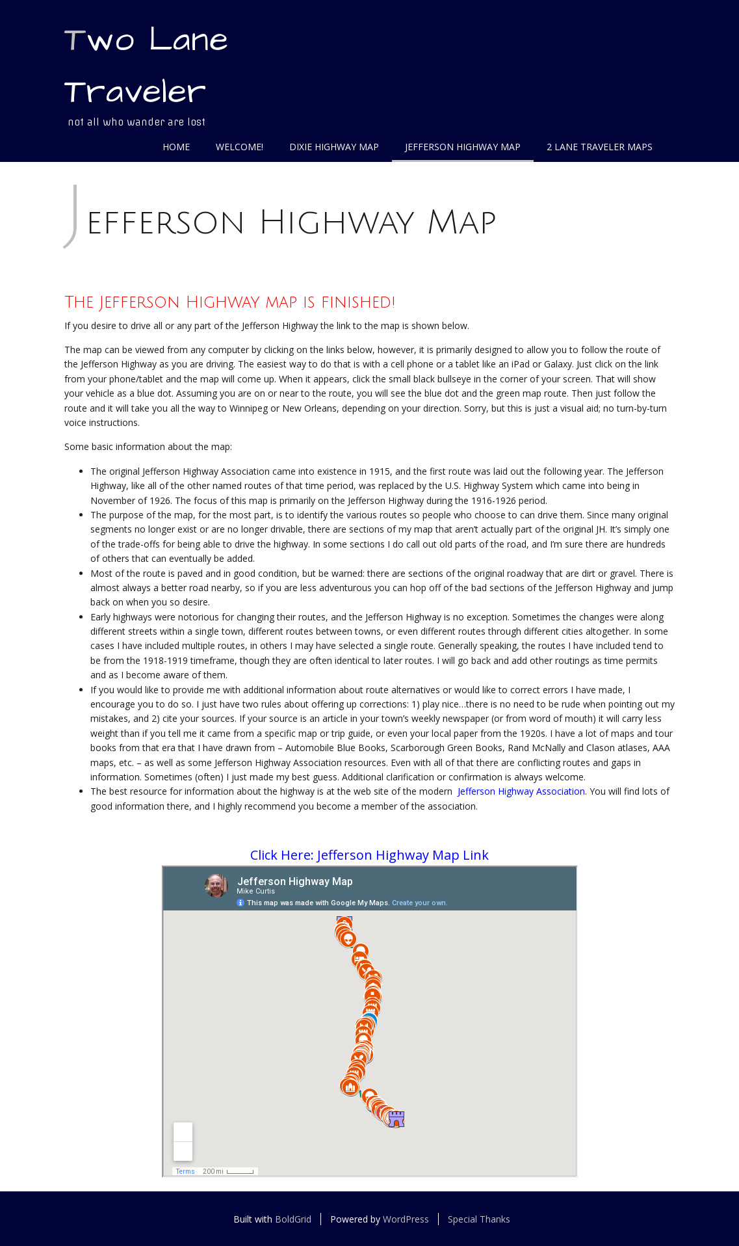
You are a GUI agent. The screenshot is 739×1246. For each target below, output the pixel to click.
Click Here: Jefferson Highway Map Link (369, 855)
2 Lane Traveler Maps (600, 146)
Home (176, 146)
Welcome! (239, 146)
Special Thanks (479, 1219)
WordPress (406, 1219)
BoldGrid (293, 1219)
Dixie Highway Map (334, 146)
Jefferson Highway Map (463, 146)
